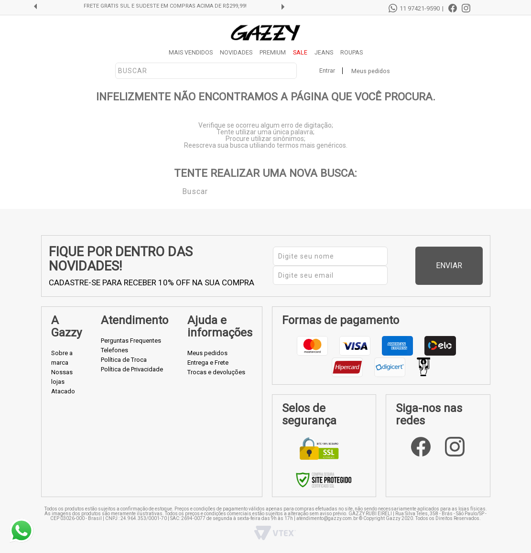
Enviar (464, 265)
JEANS (323, 52)
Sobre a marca (62, 357)
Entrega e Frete (207, 362)
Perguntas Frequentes (131, 340)
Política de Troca (124, 359)
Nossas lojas (62, 377)
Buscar (175, 190)
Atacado (63, 391)
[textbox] (206, 71)
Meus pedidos (370, 71)
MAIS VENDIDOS (191, 52)
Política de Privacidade (132, 369)
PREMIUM (273, 52)
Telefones (114, 350)
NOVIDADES (236, 52)
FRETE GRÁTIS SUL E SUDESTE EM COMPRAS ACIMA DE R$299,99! (165, 6)
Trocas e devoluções (216, 372)
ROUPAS (351, 52)
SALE (300, 52)
